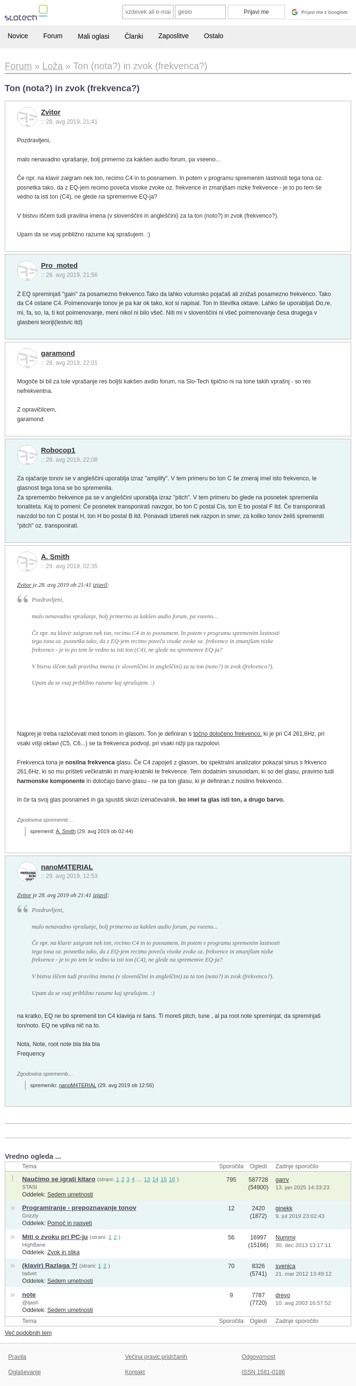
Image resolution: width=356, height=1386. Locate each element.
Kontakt (135, 1372)
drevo (282, 1295)
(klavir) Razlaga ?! (50, 1265)
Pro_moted (59, 265)
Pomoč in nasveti (69, 1223)
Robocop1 (58, 450)
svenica (285, 1266)
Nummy (285, 1237)
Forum (52, 36)
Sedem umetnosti (70, 1194)
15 (164, 1179)
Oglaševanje (24, 1372)
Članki (133, 36)
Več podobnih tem (28, 1333)
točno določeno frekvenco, (227, 733)
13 (147, 1179)
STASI (29, 1187)
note (29, 1294)
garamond (58, 353)
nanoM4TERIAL (67, 867)
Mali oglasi (93, 36)
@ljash (30, 1302)
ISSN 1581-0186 (263, 1372)
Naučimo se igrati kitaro (59, 1179)
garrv (282, 1179)
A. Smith (55, 557)
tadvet (29, 1273)
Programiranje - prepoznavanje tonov (79, 1207)
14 (156, 1179)
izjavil (100, 585)
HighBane (34, 1245)
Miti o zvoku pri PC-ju (55, 1236)
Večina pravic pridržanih (156, 1357)
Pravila (17, 1357)
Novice (18, 36)
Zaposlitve (173, 36)
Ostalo (213, 36)
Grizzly (30, 1215)
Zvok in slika (63, 1252)
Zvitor (51, 112)
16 (172, 1179)
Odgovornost (258, 1357)
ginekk (284, 1208)
